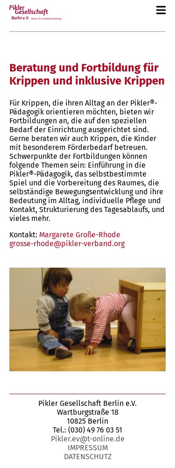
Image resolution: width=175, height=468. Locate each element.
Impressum (88, 447)
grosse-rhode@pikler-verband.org (67, 243)
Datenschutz (88, 456)
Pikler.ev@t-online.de (88, 438)
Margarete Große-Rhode (79, 234)
